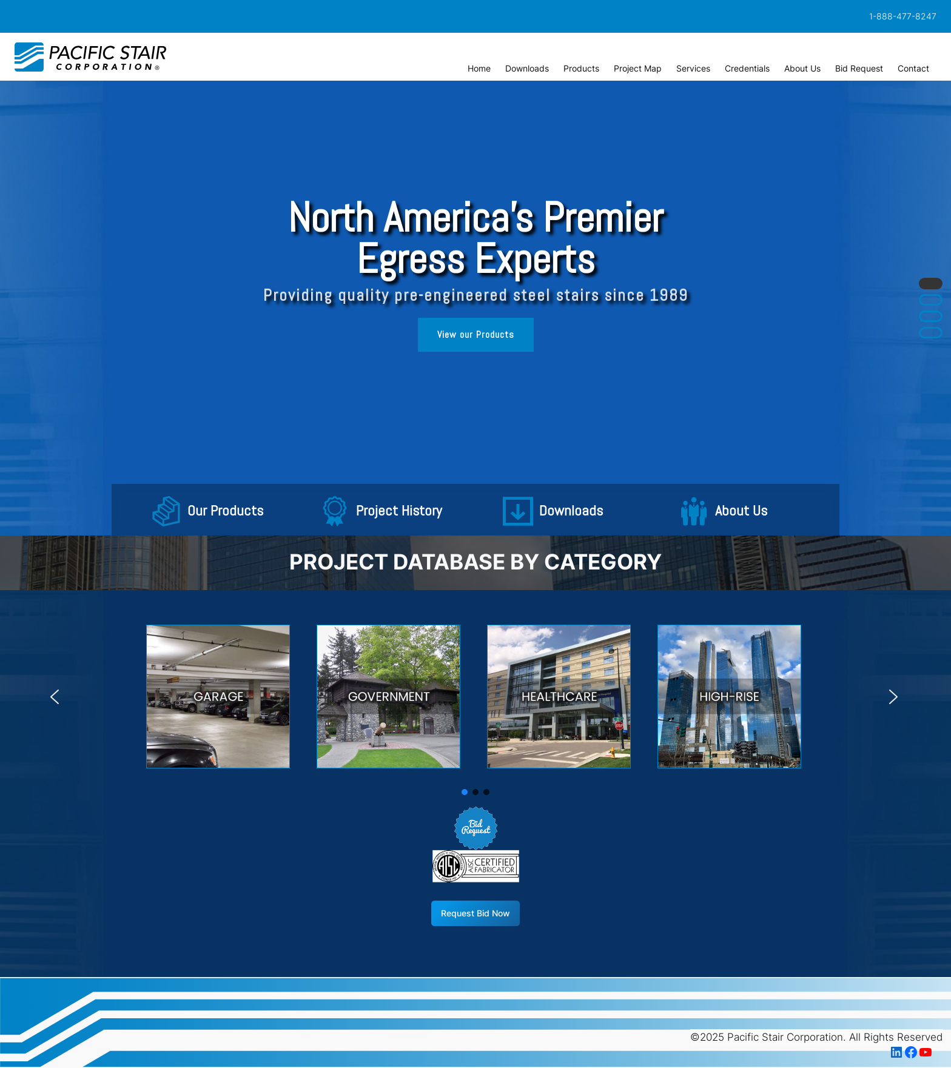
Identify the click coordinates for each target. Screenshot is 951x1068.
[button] (166, 511)
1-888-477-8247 (902, 16)
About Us (741, 511)
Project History (399, 511)
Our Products (225, 511)
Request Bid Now (475, 913)
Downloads (571, 511)
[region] (475, 308)
